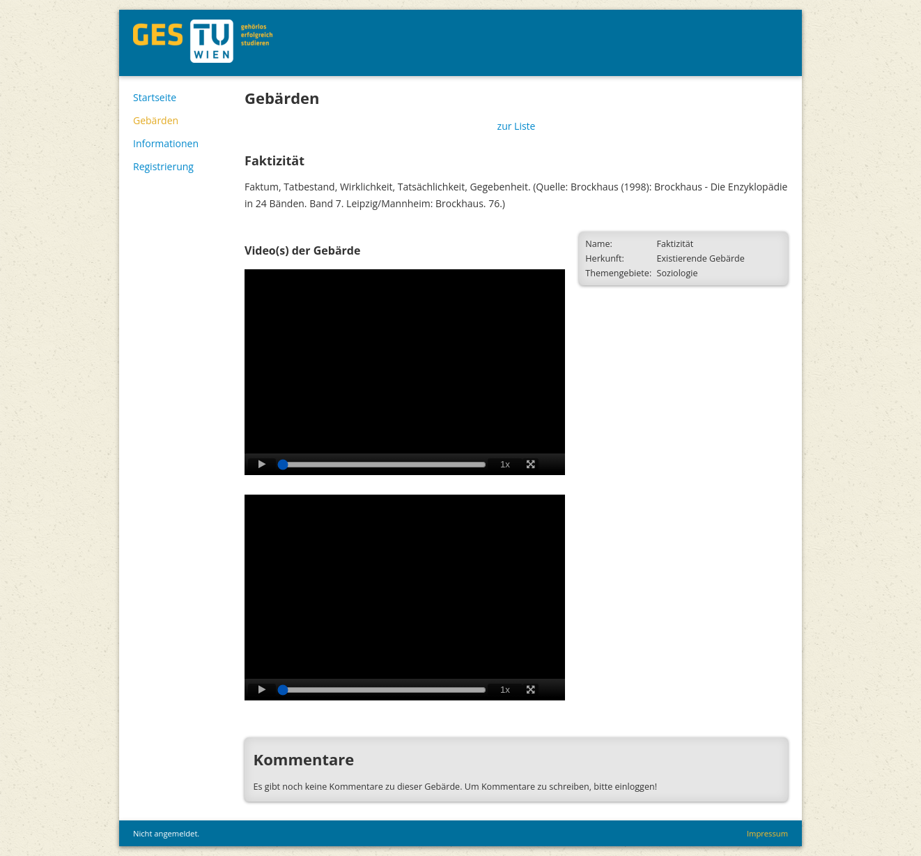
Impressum (767, 833)
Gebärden (155, 120)
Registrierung (163, 166)
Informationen (166, 143)
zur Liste (516, 126)
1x (505, 464)
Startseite (154, 97)
